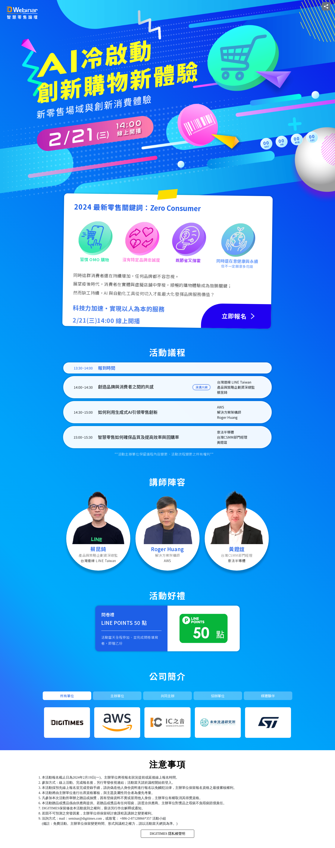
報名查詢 (306, 6)
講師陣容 (263, 6)
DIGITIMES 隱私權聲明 (167, 833)
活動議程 (242, 6)
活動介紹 (221, 6)
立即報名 (285, 6)
